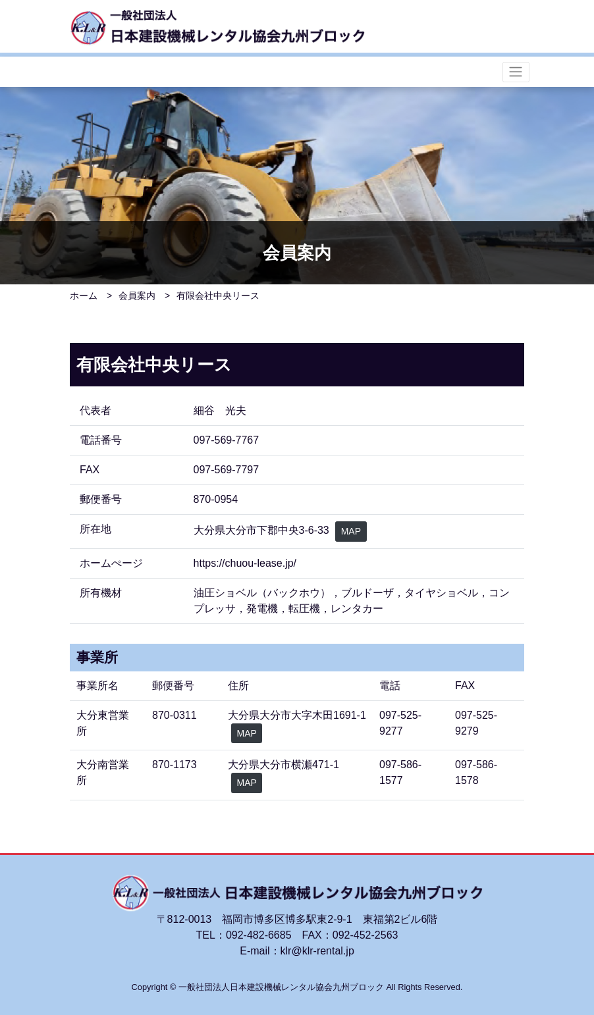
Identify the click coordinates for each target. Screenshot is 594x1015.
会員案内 (137, 295)
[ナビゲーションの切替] (515, 72)
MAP (351, 531)
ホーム (83, 295)
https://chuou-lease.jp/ (245, 563)
